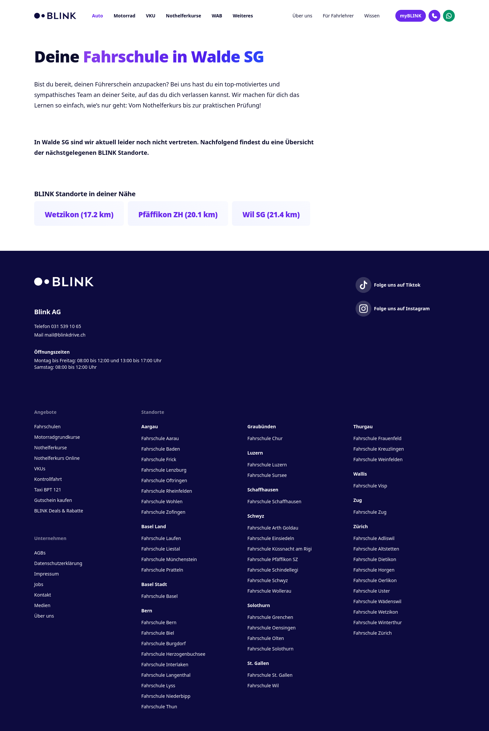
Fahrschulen (47, 426)
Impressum (46, 574)
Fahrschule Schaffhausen (274, 501)
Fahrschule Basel (159, 596)
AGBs (40, 553)
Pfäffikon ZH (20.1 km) (178, 214)
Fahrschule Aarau (160, 438)
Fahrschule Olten (265, 638)
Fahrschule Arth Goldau (272, 528)
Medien (42, 605)
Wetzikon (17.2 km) (79, 214)
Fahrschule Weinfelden (378, 459)
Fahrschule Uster (371, 591)
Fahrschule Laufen (161, 538)
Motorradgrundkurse (57, 437)
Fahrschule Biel (157, 633)
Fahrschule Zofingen (163, 512)
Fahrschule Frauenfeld (377, 438)
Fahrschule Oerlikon (375, 580)
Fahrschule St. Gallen (269, 675)
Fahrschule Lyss (158, 685)
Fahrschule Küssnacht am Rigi (279, 549)
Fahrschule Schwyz (267, 580)
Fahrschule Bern (158, 622)
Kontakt (42, 595)
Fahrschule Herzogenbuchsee (173, 654)
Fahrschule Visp (370, 486)
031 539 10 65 (66, 326)
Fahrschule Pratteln (162, 570)
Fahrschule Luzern (267, 464)
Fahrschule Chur (265, 438)
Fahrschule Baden (160, 449)
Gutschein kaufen (53, 500)
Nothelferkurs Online (57, 458)
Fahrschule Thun (159, 706)
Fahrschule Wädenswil (377, 601)
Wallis (360, 474)
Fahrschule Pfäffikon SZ (272, 559)
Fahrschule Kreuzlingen (378, 449)
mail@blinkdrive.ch (64, 335)
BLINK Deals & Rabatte (58, 510)
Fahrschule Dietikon (374, 559)
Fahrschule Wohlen (161, 501)
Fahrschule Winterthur (377, 622)
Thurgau (363, 426)
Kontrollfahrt (48, 479)
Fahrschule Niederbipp (165, 696)
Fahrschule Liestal (160, 549)
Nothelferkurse (183, 15)
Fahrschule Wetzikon (375, 612)
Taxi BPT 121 (47, 489)
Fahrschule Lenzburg (163, 470)
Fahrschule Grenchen (270, 617)
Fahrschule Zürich (372, 633)
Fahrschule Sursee (267, 475)
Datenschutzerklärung (58, 563)
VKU (150, 15)
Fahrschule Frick (158, 459)
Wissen (372, 15)
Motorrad (124, 15)
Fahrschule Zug (369, 512)
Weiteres (243, 15)
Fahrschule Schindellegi (272, 570)
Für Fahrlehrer (338, 15)
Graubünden (261, 426)
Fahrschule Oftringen (164, 480)
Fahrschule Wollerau (269, 591)
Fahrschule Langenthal (166, 675)
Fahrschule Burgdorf (163, 643)
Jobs (38, 584)
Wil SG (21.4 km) (271, 214)
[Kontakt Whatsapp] (449, 16)
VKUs (39, 468)
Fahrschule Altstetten (376, 549)
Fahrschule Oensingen (271, 628)
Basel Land (153, 526)
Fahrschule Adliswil (373, 538)
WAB (217, 15)
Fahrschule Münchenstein (169, 559)
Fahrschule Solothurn (270, 649)
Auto (97, 15)
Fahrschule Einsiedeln (270, 538)
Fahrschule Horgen (373, 570)
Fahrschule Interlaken (164, 664)
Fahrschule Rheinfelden (166, 491)
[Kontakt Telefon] (434, 16)
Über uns (302, 15)
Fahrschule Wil (263, 685)
